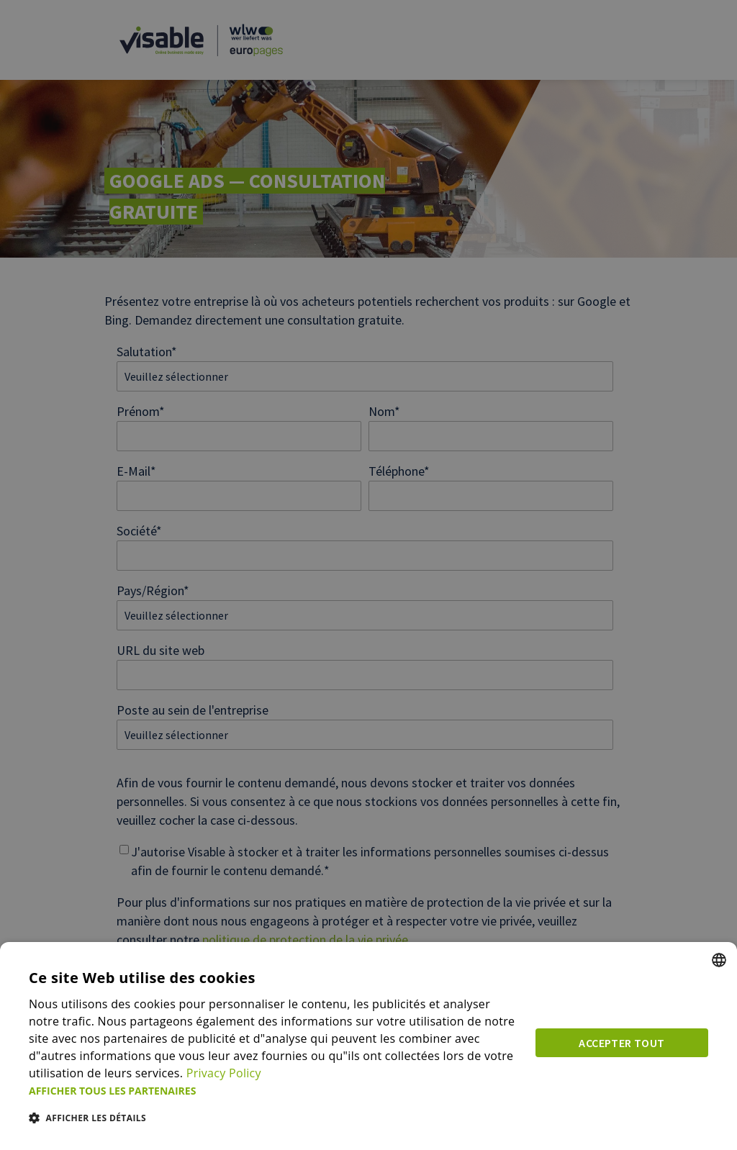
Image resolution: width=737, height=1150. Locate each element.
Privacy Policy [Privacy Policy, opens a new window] (223, 1073)
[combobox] (719, 960)
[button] (273, 1091)
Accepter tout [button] (621, 1043)
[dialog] (368, 1046)
